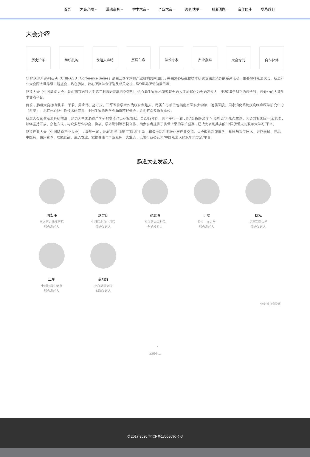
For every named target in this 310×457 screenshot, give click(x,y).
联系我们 (268, 9)
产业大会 (166, 9)
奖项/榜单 (194, 9)
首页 (67, 9)
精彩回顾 (220, 9)
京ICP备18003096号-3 (165, 445)
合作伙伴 (245, 9)
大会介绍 (88, 9)
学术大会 (140, 9)
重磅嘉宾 (114, 9)
